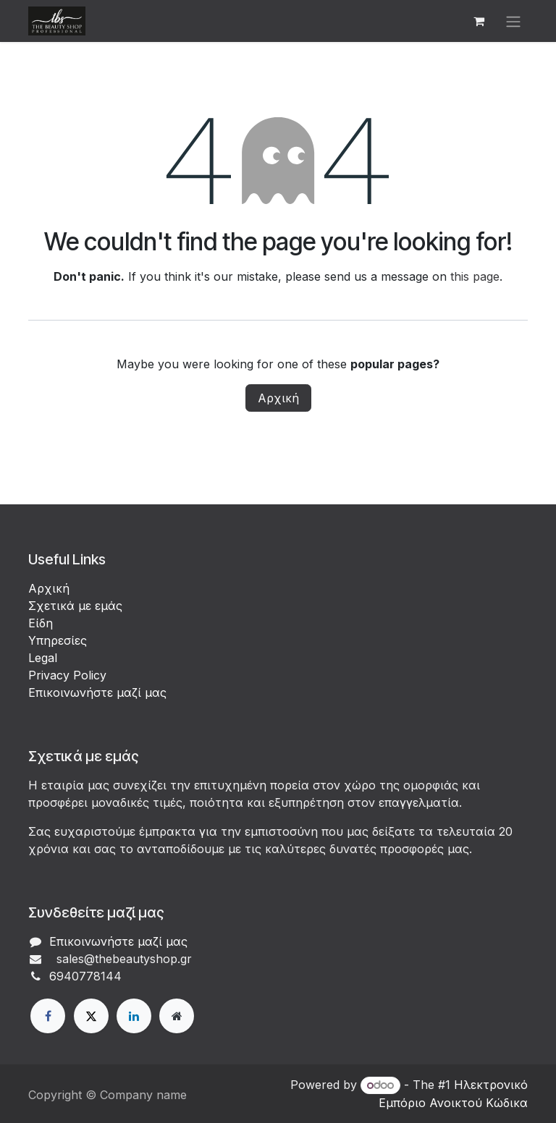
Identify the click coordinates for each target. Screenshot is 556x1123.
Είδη (40, 623)
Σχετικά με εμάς (75, 605)
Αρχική (278, 398)
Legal (42, 658)
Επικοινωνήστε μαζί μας (97, 692)
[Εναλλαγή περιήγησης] (513, 21)
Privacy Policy (67, 675)
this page (475, 276)
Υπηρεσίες (57, 640)
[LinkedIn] (134, 1016)
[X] (91, 1016)
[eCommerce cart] (478, 21)
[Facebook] (47, 1016)
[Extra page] (176, 1016)
